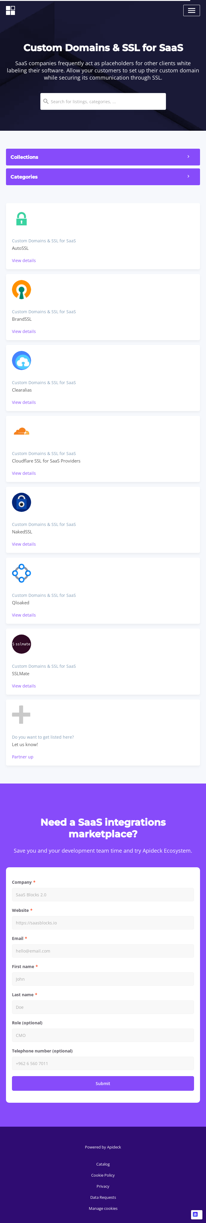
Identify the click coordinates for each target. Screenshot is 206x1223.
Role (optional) (27, 1023)
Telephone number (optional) (42, 1051)
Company (22, 882)
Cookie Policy (103, 1175)
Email (17, 938)
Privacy (103, 1186)
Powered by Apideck (103, 1147)
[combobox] (103, 101)
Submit (103, 1083)
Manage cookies (103, 1208)
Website (20, 910)
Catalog (103, 1164)
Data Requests (103, 1197)
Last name (22, 994)
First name (23, 966)
